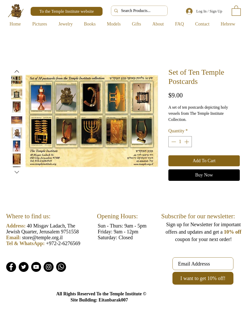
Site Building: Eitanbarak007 (99, 299)
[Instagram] (49, 267)
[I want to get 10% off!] (202, 278)
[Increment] (187, 141)
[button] (236, 10)
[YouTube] (36, 267)
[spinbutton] (180, 141)
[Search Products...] (139, 11)
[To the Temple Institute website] (67, 11)
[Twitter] (24, 267)
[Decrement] (173, 141)
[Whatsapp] (61, 267)
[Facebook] (11, 267)
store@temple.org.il (42, 237)
